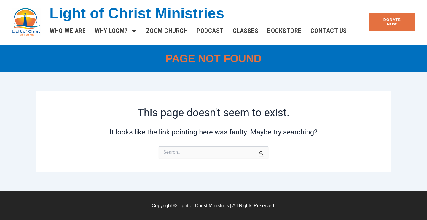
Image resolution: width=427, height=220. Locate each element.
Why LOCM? (116, 31)
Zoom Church (167, 30)
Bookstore (284, 30)
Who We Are (68, 30)
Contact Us (328, 30)
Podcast (210, 30)
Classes (246, 30)
